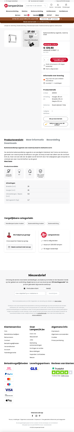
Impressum (55, 331)
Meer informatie (35, 139)
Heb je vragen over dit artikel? (57, 124)
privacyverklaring (37, 315)
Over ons (33, 334)
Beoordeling (53, 139)
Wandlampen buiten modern (15, 223)
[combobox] (36, 6)
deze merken (58, 301)
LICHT (49, 19)
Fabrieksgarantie (10, 353)
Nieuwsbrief (34, 337)
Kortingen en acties (36, 348)
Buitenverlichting (21, 25)
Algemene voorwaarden (59, 334)
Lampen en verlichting (10, 25)
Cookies (54, 337)
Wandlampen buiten (33, 25)
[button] (35, 34)
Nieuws (32, 357)
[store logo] (13, 5)
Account (7, 350)
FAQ (5, 331)
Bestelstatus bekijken (11, 334)
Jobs (31, 340)
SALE (26, 15)
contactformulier (41, 313)
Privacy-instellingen (14, 419)
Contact (7, 340)
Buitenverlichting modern (36, 223)
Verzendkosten (9, 346)
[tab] (13, 139)
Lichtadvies (41, 354)
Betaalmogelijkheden (11, 343)
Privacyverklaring (57, 340)
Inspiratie (33, 354)
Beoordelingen (35, 351)
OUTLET (49, 15)
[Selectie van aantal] (46, 60)
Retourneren (8, 337)
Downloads (10, 143)
